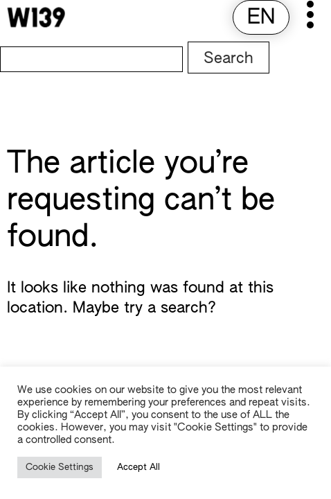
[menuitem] (261, 18)
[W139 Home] (36, 17)
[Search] (91, 59)
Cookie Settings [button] (59, 467)
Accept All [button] (138, 467)
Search (228, 59)
